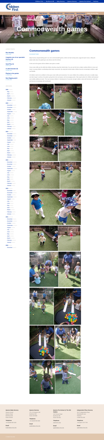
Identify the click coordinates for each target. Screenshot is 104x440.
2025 (9, 103)
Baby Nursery (61, 1)
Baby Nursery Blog (92, 13)
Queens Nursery (72, 1)
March (11, 96)
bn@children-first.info (11, 427)
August (11, 113)
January (11, 100)
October (11, 109)
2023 (9, 160)
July (10, 115)
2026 (9, 89)
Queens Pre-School (85, 1)
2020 (9, 245)
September (12, 111)
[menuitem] (43, 13)
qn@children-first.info (34, 426)
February (11, 98)
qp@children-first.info (58, 427)
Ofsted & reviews (69, 13)
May (10, 91)
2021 (9, 217)
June (10, 118)
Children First (39, 1)
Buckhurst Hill (50, 1)
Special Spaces (80, 13)
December (11, 105)
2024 (9, 131)
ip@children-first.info (82, 427)
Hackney (95, 1)
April (10, 93)
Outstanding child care (55, 13)
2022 (9, 188)
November (11, 107)
